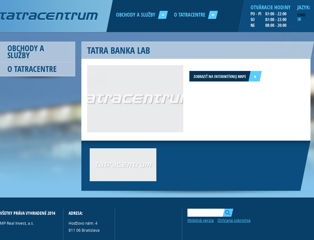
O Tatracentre (196, 14)
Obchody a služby (142, 14)
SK (299, 19)
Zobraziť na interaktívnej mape (220, 76)
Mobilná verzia (200, 220)
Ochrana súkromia (234, 220)
